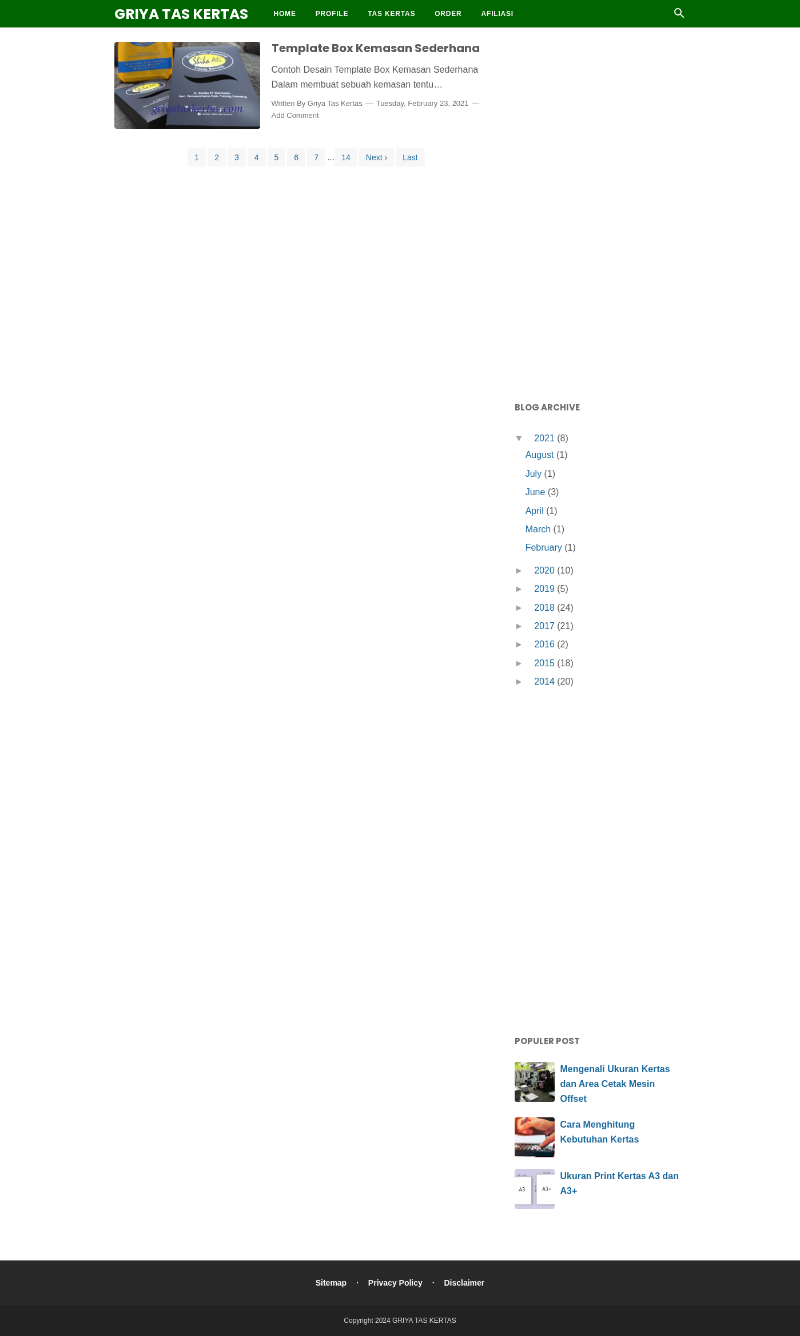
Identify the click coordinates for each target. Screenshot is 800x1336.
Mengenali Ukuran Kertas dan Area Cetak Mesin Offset (615, 1083)
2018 (545, 607)
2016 (545, 644)
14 (346, 157)
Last (410, 157)
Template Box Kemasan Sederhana (376, 48)
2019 (545, 589)
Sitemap (331, 1282)
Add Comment (295, 115)
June (537, 492)
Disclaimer (464, 1282)
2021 (545, 438)
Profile (332, 14)
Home (285, 14)
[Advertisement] (600, 212)
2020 (545, 570)
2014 (545, 681)
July (535, 474)
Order (448, 14)
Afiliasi (497, 14)
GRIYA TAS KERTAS (181, 14)
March (540, 529)
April (536, 511)
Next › (376, 157)
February (545, 547)
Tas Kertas (391, 14)
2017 (545, 626)
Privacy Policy (395, 1282)
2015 (545, 663)
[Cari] (679, 16)
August (541, 455)
